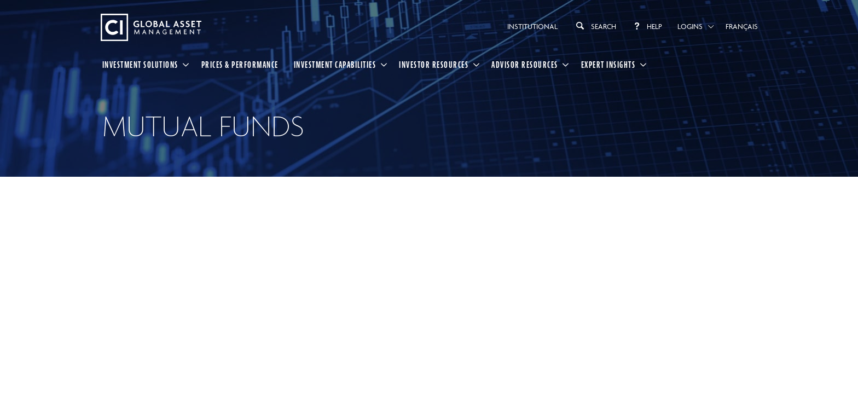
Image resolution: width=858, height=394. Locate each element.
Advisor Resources (524, 65)
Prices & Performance (240, 65)
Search (594, 25)
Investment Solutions (140, 65)
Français (742, 26)
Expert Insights (608, 65)
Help (646, 26)
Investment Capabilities (335, 65)
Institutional (532, 26)
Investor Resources (433, 65)
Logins (690, 26)
